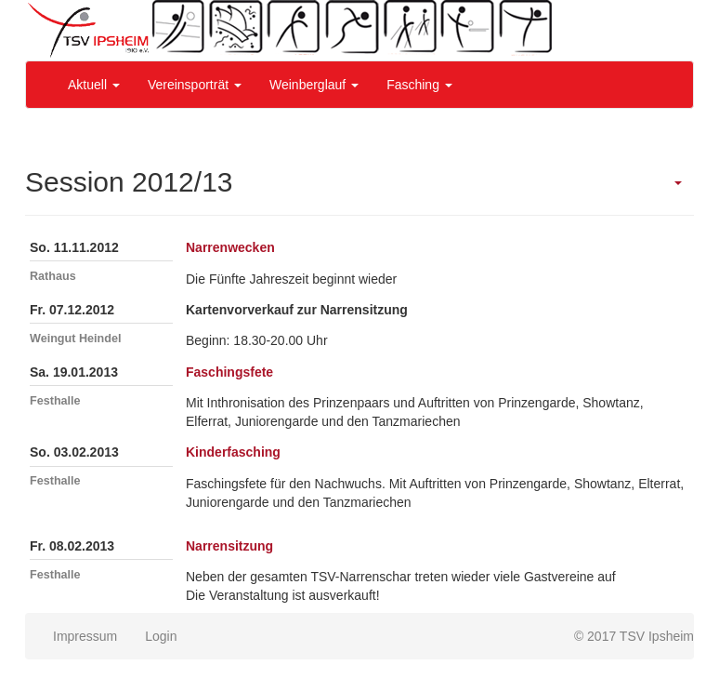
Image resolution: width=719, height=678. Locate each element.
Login (160, 636)
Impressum (85, 636)
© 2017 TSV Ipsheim (634, 636)
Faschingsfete (229, 372)
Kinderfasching (233, 452)
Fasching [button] (419, 84)
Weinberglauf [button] (314, 84)
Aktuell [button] (94, 84)
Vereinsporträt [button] (195, 84)
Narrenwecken (230, 247)
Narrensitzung (229, 545)
